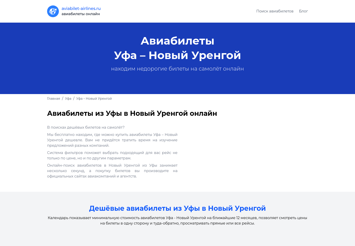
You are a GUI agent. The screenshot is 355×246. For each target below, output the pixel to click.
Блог (303, 11)
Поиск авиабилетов (275, 11)
